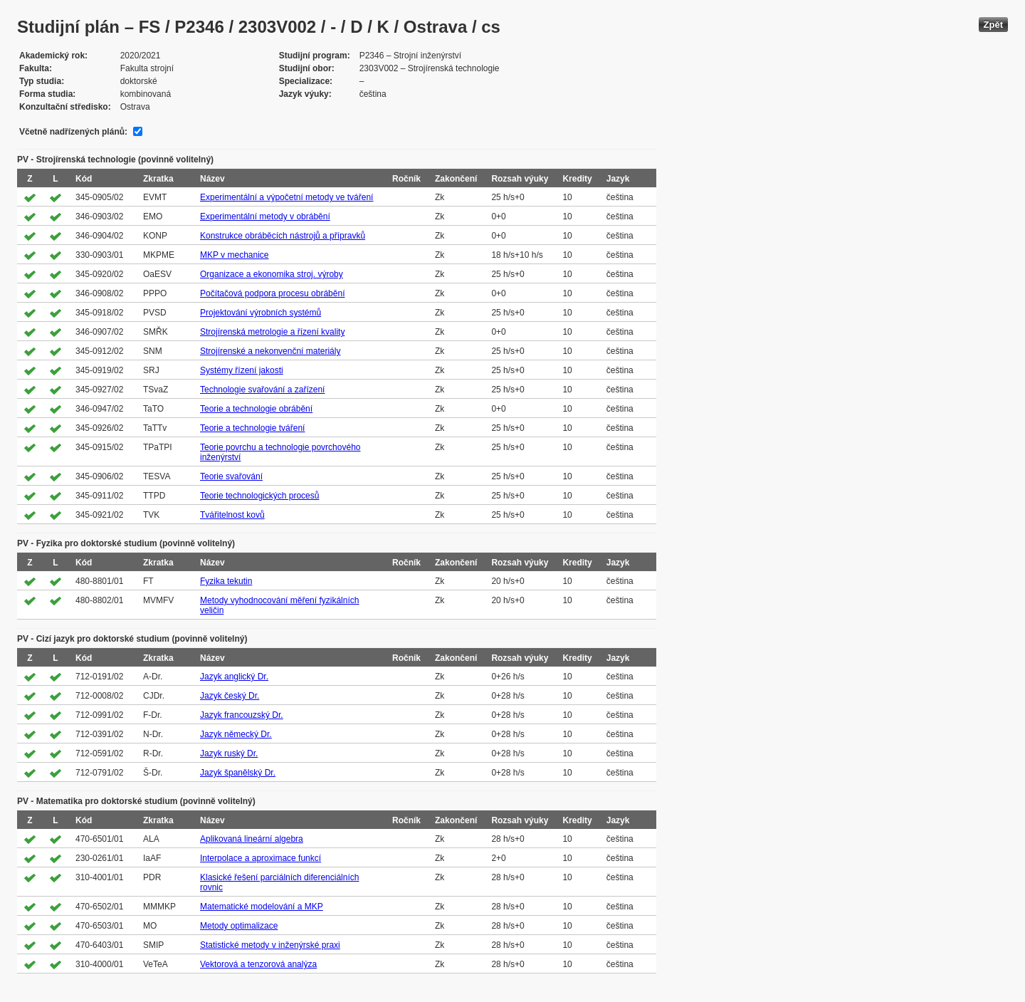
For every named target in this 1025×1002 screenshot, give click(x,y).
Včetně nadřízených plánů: (73, 132)
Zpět (993, 24)
